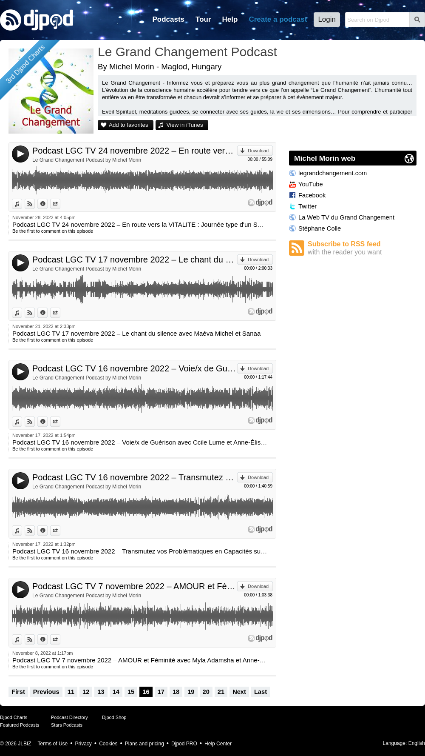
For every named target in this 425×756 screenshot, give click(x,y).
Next (239, 691)
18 (176, 691)
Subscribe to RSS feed (362, 248)
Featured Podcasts (19, 724)
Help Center (218, 744)
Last (260, 691)
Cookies (108, 744)
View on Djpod (34, 203)
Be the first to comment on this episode (52, 231)
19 (190, 691)
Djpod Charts (13, 717)
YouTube (310, 184)
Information (47, 203)
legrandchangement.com (332, 173)
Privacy (83, 744)
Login (327, 19)
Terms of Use (53, 744)
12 (85, 691)
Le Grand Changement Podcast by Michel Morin (86, 160)
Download (258, 150)
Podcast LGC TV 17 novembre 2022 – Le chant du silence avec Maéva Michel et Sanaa (134, 259)
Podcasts (168, 19)
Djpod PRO (184, 744)
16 (145, 691)
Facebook (312, 195)
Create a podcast (278, 19)
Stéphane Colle (319, 228)
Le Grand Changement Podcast (187, 52)
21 (221, 691)
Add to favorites (128, 125)
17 (161, 691)
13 (100, 691)
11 (71, 691)
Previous (46, 691)
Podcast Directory (69, 717)
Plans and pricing (144, 744)
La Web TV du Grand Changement (346, 217)
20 (206, 691)
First (18, 691)
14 (116, 691)
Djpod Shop (114, 717)
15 (131, 691)
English (416, 743)
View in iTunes (185, 125)
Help (230, 19)
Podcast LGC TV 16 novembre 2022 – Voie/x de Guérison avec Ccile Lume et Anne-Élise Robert (134, 368)
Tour (203, 19)
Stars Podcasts (66, 724)
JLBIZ (24, 744)
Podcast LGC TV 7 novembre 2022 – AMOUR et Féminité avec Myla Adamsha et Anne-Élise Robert (134, 586)
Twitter (307, 206)
